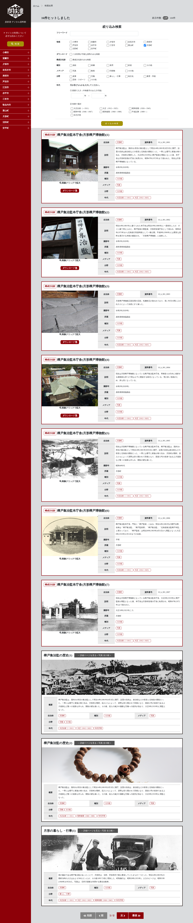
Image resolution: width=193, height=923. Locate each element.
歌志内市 (7, 105)
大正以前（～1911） (80, 108)
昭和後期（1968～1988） (111, 112)
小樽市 (6, 52)
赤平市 (6, 93)
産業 (73, 76)
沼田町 (6, 122)
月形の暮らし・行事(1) (60, 830)
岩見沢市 (7, 70)
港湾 (110, 65)
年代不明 (76, 115)
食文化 (130, 76)
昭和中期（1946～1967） (82, 112)
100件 (172, 18)
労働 (92, 76)
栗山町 (6, 110)
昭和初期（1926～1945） (140, 108)
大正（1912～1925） (109, 108)
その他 (148, 65)
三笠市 (6, 99)
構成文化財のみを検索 (79, 60)
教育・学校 (150, 76)
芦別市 (6, 81)
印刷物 (111, 71)
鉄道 (129, 65)
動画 (92, 71)
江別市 (6, 87)
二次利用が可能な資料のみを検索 (79, 54)
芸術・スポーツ (77, 79)
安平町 (6, 128)
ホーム (36, 6)
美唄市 (6, 76)
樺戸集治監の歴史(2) (58, 743)
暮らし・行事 (113, 76)
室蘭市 (6, 58)
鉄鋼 (92, 65)
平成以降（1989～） (138, 112)
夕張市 (6, 64)
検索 (15, 44)
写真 (73, 71)
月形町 (6, 116)
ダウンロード (70, 191)
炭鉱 (73, 65)
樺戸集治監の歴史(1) (58, 655)
